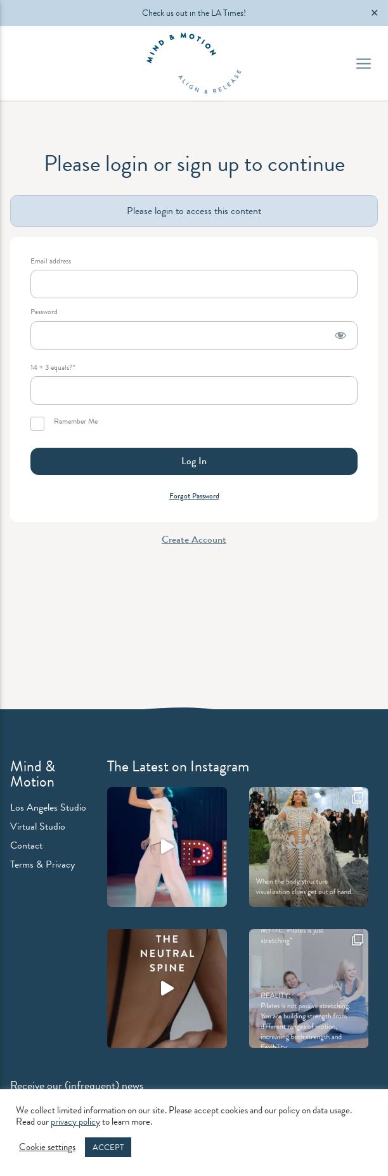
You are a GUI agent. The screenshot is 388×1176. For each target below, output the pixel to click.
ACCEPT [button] (108, 1147)
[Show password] (340, 335)
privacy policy (75, 1122)
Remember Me (64, 424)
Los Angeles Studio (48, 807)
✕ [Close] (374, 13)
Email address (50, 261)
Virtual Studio (37, 826)
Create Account (194, 539)
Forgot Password (194, 496)
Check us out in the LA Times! (194, 12)
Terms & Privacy (42, 864)
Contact (26, 845)
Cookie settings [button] (47, 1147)
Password (44, 312)
